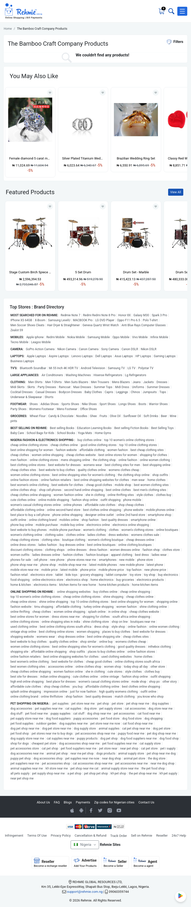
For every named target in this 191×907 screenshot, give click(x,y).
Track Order (118, 836)
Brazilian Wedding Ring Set (136, 158)
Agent (145, 863)
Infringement (14, 835)
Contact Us (146, 802)
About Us (43, 802)
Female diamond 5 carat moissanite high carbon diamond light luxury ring (30, 158)
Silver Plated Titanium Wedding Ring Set (83, 158)
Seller (115, 863)
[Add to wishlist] (50, 206)
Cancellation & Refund (90, 835)
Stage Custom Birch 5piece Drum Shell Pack (30, 272)
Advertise (85, 863)
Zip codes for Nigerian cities (114, 802)
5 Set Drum (83, 272)
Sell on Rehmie (141, 835)
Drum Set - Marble (136, 272)
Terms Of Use (37, 835)
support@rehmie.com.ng (84, 892)
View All (175, 192)
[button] (182, 11)
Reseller (162, 835)
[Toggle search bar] (170, 11)
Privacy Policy (61, 835)
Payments (83, 802)
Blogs (68, 802)
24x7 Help (179, 835)
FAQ (57, 802)
